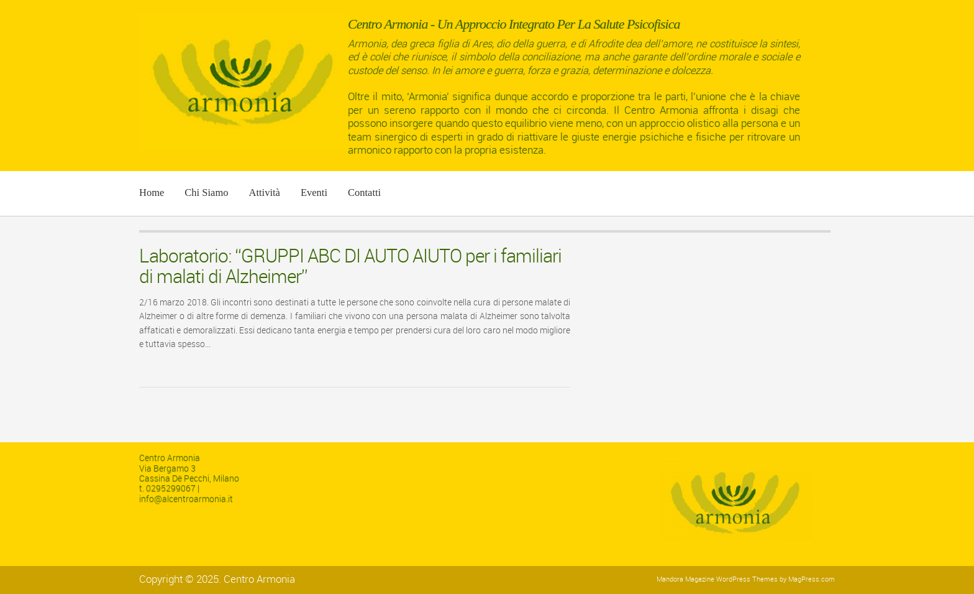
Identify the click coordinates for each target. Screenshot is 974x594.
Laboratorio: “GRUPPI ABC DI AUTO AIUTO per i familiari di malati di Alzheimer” (350, 266)
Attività (264, 192)
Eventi (314, 192)
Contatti (364, 192)
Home (151, 192)
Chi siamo (206, 192)
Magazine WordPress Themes (731, 579)
